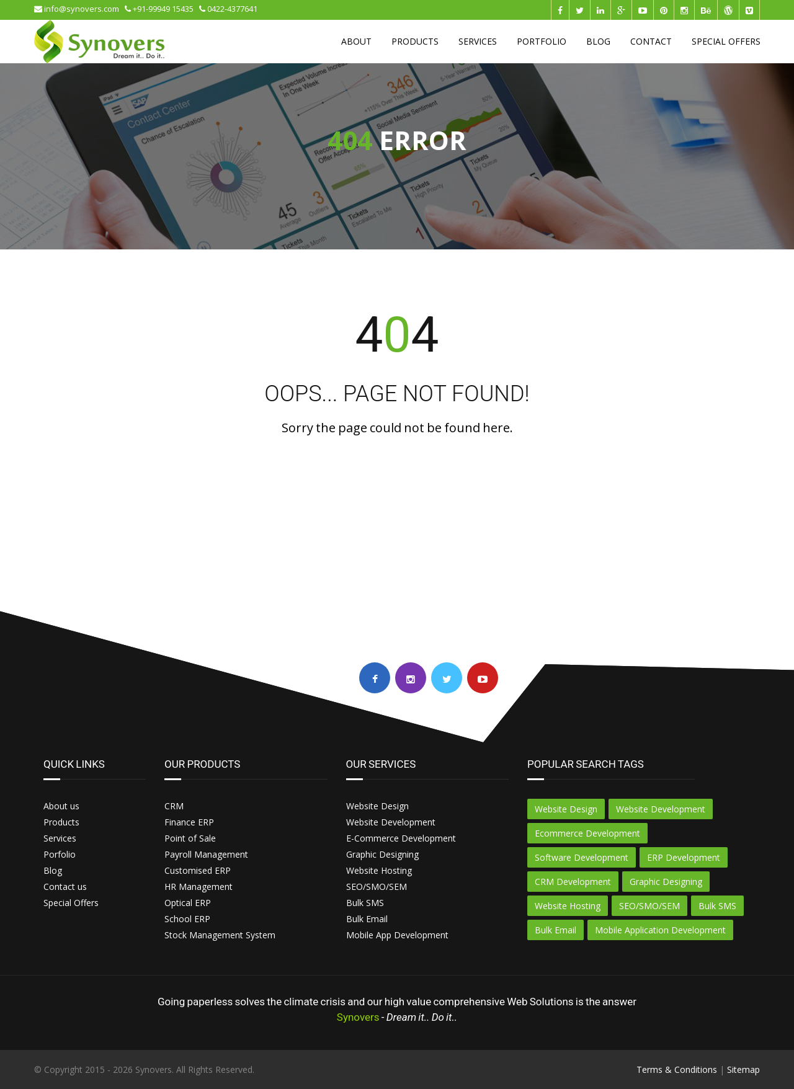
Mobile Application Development (660, 930)
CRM (174, 806)
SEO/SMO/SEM (376, 886)
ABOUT (356, 41)
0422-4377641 (228, 8)
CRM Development (573, 881)
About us (61, 806)
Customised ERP (197, 870)
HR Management (198, 886)
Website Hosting (379, 870)
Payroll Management (206, 854)
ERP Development (683, 857)
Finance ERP (189, 822)
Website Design (377, 806)
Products (61, 822)
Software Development (581, 857)
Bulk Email (367, 919)
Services (59, 838)
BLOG (598, 41)
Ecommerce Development (587, 833)
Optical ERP (187, 903)
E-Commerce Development (401, 838)
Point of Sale (190, 838)
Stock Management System (219, 935)
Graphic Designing (382, 854)
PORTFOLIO (541, 41)
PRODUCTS (415, 41)
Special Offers (71, 903)
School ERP (187, 919)
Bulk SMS (365, 903)
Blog (52, 870)
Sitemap (743, 1069)
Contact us (65, 886)
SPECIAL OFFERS (726, 41)
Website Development (390, 822)
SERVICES (477, 41)
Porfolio (59, 854)
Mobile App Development (397, 935)
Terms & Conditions (676, 1069)
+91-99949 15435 (162, 8)
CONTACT (651, 41)
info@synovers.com (79, 8)
